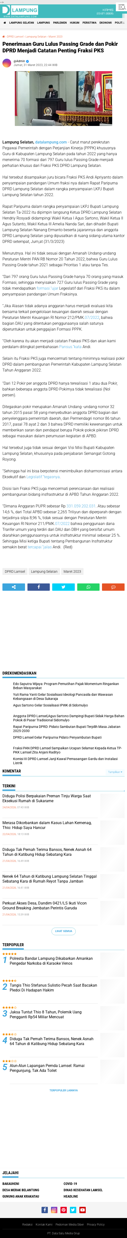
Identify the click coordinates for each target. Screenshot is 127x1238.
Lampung (43, 22)
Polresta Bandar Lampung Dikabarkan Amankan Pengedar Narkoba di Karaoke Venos (51, 961)
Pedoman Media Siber (70, 1224)
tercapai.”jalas (40, 547)
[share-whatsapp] (88, 587)
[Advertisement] (63, 627)
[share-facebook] (38, 587)
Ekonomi (106, 22)
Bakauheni (10, 1184)
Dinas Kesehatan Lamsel (83, 1190)
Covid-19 (70, 1184)
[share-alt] (13, 587)
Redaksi (27, 1224)
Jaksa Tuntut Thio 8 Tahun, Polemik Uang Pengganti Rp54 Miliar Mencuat (46, 1014)
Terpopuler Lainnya (64, 1090)
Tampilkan (115, 772)
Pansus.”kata (70, 346)
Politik (120, 22)
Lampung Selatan (21, 22)
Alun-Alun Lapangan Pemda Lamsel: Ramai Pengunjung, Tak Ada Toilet (47, 1068)
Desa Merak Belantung (20, 1190)
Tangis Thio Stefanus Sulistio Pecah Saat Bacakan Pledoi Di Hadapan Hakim (53, 988)
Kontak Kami (44, 1224)
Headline (71, 1196)
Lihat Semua (63, 931)
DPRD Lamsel (15, 36)
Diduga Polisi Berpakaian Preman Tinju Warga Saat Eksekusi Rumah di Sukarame (46, 798)
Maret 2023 (55, 36)
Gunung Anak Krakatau (20, 1196)
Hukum (74, 22)
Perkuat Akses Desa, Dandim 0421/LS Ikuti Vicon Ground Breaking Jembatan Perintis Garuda (44, 906)
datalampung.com (51, 142)
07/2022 (92, 317)
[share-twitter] (63, 587)
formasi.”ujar (47, 288)
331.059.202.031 (81, 506)
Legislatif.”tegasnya (43, 477)
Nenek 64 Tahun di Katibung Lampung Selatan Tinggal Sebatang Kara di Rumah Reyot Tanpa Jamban (49, 879)
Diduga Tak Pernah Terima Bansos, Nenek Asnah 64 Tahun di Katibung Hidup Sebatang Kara (47, 852)
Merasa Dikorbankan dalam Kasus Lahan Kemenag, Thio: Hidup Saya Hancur (47, 825)
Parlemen (60, 22)
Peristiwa (89, 22)
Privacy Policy (96, 1224)
